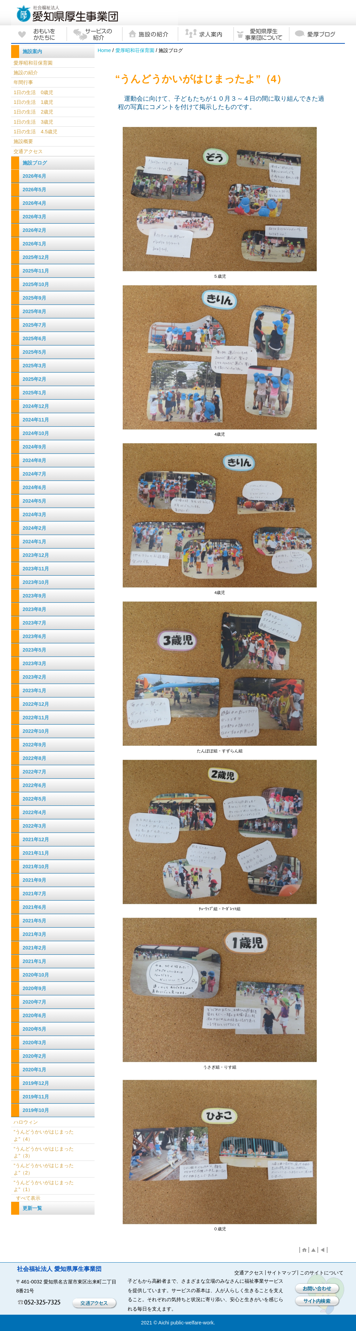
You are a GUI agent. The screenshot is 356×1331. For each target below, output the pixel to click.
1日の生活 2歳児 (33, 112)
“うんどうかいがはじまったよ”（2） (44, 1169)
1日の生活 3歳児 (33, 122)
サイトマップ (281, 1272)
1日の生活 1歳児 (33, 102)
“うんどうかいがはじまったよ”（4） (44, 1135)
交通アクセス (28, 151)
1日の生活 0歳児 (33, 92)
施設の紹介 (26, 72)
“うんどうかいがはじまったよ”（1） (44, 1186)
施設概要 (23, 141)
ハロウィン (26, 1122)
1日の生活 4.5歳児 (35, 131)
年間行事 (23, 82)
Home (104, 50)
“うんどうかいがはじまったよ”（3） (44, 1152)
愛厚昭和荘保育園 (134, 50)
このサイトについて (321, 1272)
